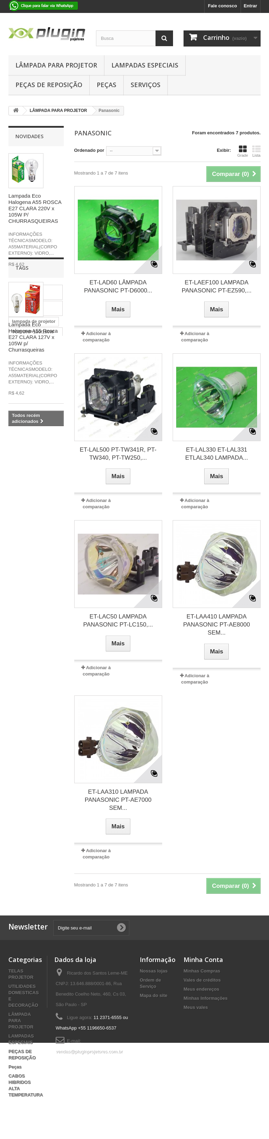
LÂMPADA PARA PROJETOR (56, 65)
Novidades (29, 136)
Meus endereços (201, 989)
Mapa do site (153, 995)
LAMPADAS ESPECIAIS (144, 65)
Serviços (145, 84)
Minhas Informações (206, 998)
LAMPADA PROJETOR (24, 593)
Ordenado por (89, 150)
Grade (242, 151)
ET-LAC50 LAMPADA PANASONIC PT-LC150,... (118, 620)
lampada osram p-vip (34, 559)
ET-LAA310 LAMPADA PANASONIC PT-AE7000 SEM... (118, 799)
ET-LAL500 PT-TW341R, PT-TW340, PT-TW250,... (118, 453)
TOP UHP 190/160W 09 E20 (33, 513)
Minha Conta (203, 959)
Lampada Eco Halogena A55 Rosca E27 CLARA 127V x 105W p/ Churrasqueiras (33, 337)
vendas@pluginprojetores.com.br (89, 1051)
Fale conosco (222, 5)
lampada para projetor (26, 487)
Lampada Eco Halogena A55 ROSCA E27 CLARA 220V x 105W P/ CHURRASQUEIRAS (34, 208)
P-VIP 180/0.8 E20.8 (32, 580)
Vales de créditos (202, 980)
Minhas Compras (202, 971)
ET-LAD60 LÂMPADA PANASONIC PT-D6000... (118, 286)
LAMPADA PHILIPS (32, 569)
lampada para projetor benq (26, 471)
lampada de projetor (33, 500)
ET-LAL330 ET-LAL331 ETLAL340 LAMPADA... (216, 453)
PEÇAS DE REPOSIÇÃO (48, 84)
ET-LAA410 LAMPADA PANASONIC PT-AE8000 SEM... (216, 624)
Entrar (250, 5)
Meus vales (196, 1007)
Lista (256, 151)
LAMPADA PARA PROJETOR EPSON (33, 529)
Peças (106, 84)
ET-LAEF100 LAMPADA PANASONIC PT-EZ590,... (216, 286)
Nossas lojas (154, 971)
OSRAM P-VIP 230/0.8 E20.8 (35, 545)
